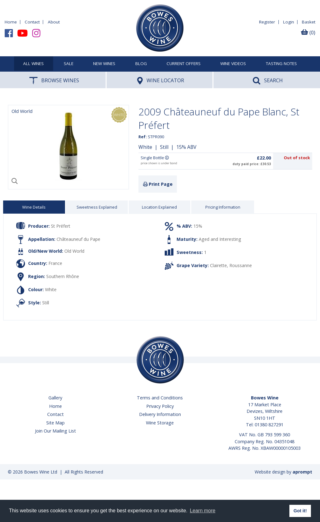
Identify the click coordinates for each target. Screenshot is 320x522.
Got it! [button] (300, 510)
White (145, 147)
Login (288, 22)
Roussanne (240, 265)
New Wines (104, 64)
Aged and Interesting (220, 239)
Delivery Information (160, 414)
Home (11, 22)
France (55, 263)
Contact (32, 22)
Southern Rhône (62, 276)
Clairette (218, 265)
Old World (74, 251)
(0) (308, 32)
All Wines (33, 64)
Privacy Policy (160, 406)
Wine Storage (160, 423)
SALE (68, 64)
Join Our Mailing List (55, 431)
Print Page (157, 184)
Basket (308, 22)
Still (164, 147)
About (54, 22)
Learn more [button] (202, 510)
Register (267, 22)
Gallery (55, 398)
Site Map (55, 423)
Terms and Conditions (160, 398)
